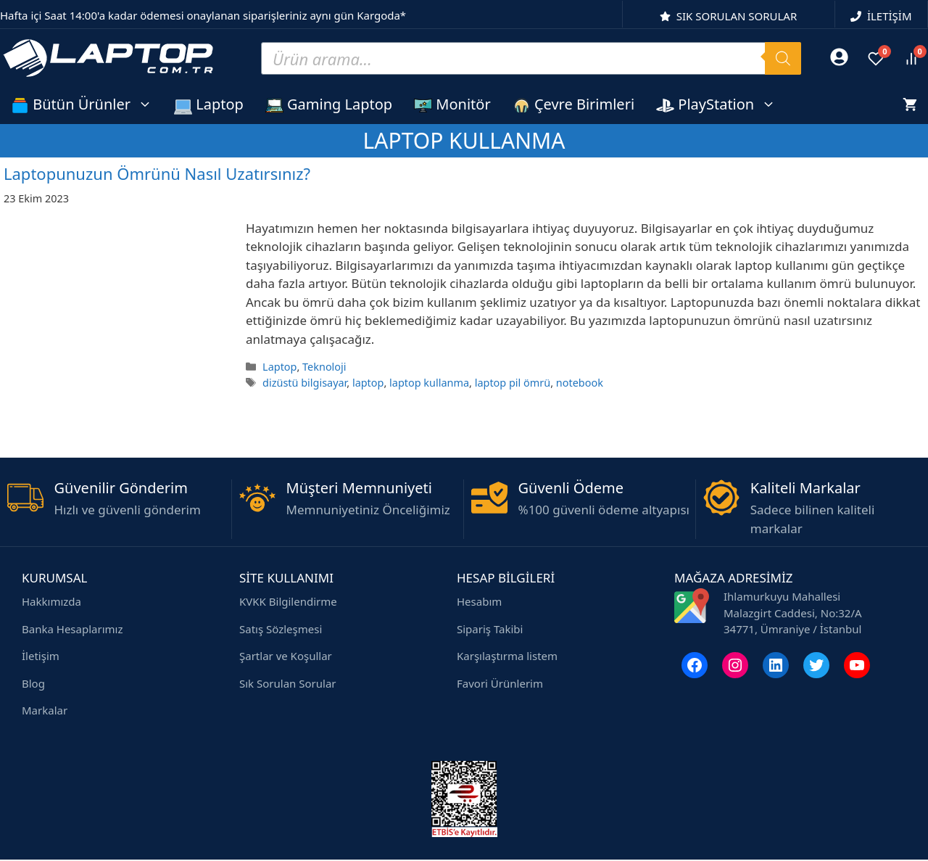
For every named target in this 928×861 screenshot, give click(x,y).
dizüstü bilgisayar (304, 383)
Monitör (452, 104)
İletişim (40, 655)
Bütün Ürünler (87, 104)
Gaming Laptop (328, 104)
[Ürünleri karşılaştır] (911, 59)
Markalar (44, 710)
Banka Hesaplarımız (72, 629)
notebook (579, 383)
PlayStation (721, 104)
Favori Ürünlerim (500, 683)
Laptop (209, 104)
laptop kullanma (429, 383)
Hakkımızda (51, 601)
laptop (368, 383)
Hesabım (479, 601)
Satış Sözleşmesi (280, 629)
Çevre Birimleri (573, 104)
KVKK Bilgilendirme (288, 601)
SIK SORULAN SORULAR (737, 16)
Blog (33, 683)
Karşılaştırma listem (507, 655)
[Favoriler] (876, 59)
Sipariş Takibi (490, 629)
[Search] (783, 58)
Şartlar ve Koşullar (285, 655)
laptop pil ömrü (512, 383)
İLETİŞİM (889, 16)
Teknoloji (324, 367)
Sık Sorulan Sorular (287, 683)
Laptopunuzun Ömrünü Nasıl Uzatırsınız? (157, 173)
